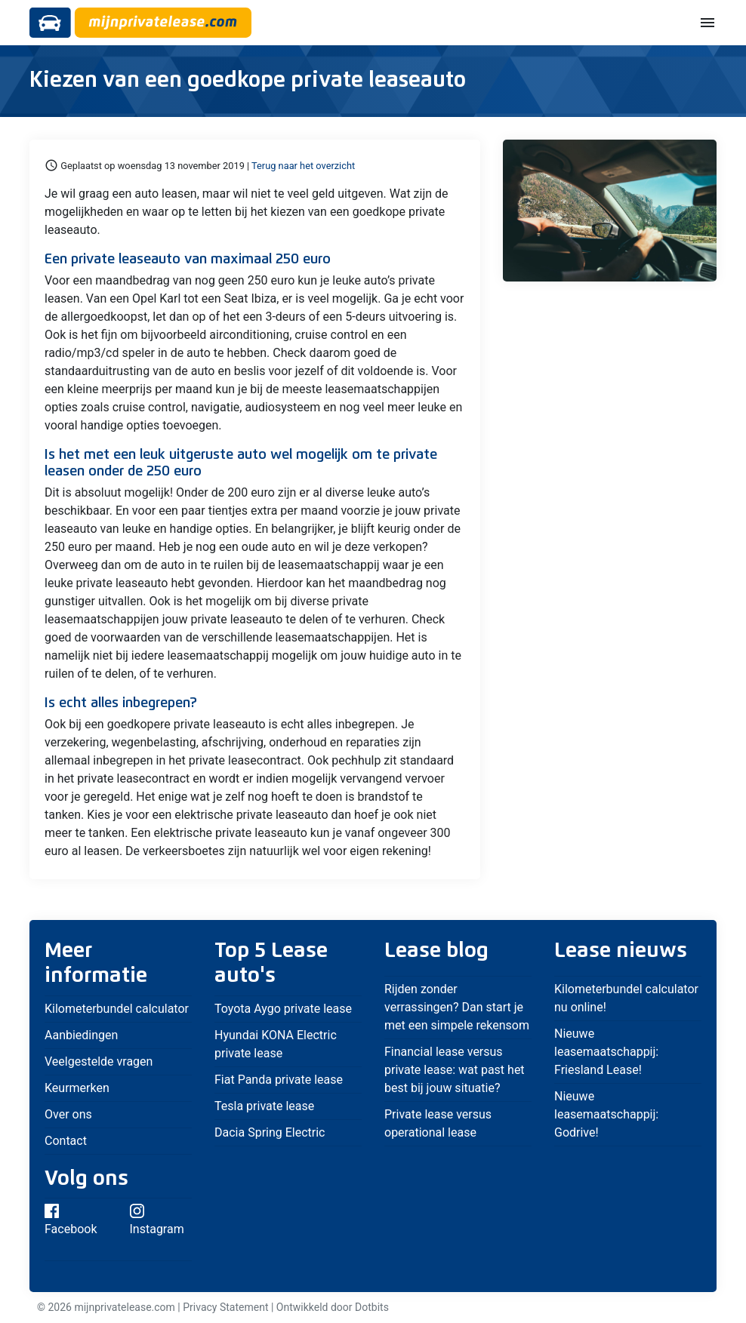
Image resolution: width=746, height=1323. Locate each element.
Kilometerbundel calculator (117, 1008)
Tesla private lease (264, 1106)
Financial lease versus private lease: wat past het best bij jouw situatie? (454, 1070)
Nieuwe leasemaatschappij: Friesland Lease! (606, 1051)
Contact (66, 1141)
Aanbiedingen (81, 1035)
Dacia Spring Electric (269, 1132)
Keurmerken (77, 1088)
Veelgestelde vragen (99, 1061)
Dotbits (372, 1307)
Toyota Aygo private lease (283, 1008)
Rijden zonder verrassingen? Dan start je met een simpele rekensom (456, 1007)
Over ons (68, 1114)
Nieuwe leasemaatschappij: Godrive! (606, 1114)
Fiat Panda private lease (278, 1079)
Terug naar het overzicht (303, 165)
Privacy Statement (225, 1307)
